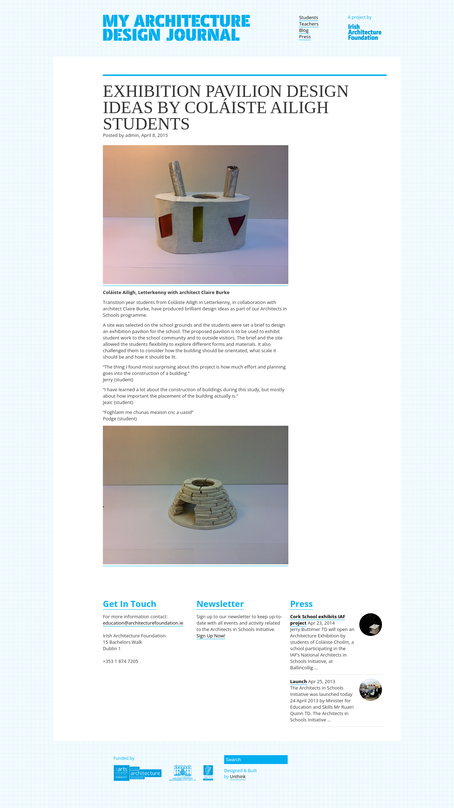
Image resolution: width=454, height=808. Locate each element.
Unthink (237, 777)
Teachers (309, 24)
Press (305, 36)
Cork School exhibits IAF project (317, 619)
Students (308, 17)
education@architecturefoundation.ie (143, 623)
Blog (304, 30)
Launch (298, 681)
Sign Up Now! (210, 635)
